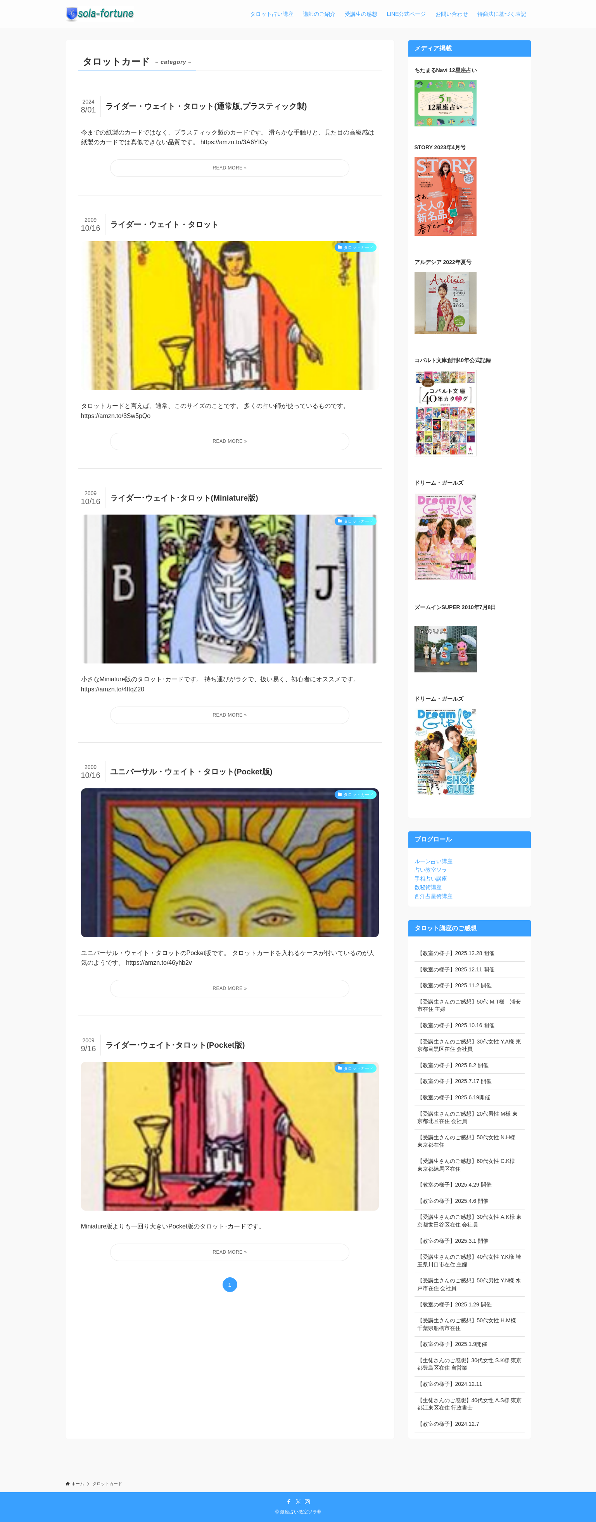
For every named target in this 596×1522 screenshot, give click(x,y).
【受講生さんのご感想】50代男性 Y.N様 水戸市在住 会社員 (469, 1284)
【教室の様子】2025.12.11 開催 (456, 969)
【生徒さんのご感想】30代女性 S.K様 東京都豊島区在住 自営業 (469, 1364)
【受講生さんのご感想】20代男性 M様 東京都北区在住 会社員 (467, 1118)
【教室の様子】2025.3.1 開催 (453, 1241)
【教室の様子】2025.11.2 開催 (454, 985)
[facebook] (288, 1501)
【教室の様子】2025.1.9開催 (452, 1344)
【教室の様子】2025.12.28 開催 (456, 953)
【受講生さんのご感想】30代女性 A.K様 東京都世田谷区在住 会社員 (469, 1221)
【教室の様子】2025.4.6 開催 (453, 1201)
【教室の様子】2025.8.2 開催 (453, 1065)
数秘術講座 (428, 887)
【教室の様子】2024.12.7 (448, 1424)
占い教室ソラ (431, 870)
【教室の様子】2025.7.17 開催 (454, 1081)
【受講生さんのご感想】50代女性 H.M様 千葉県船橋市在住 (466, 1324)
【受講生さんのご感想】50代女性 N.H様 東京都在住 (466, 1141)
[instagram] (307, 1501)
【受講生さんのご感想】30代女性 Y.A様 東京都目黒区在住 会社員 (469, 1045)
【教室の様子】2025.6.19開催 (453, 1097)
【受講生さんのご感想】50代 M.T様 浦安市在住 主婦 (469, 1005)
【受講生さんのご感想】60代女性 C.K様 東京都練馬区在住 (466, 1165)
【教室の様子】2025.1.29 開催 (454, 1304)
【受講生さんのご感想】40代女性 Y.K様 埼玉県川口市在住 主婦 (469, 1261)
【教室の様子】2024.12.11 (449, 1384)
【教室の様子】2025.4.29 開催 (454, 1185)
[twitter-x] (298, 1501)
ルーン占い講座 (434, 861)
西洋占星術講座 (434, 896)
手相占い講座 (431, 879)
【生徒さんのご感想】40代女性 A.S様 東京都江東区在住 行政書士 (469, 1404)
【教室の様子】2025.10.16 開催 (456, 1025)
